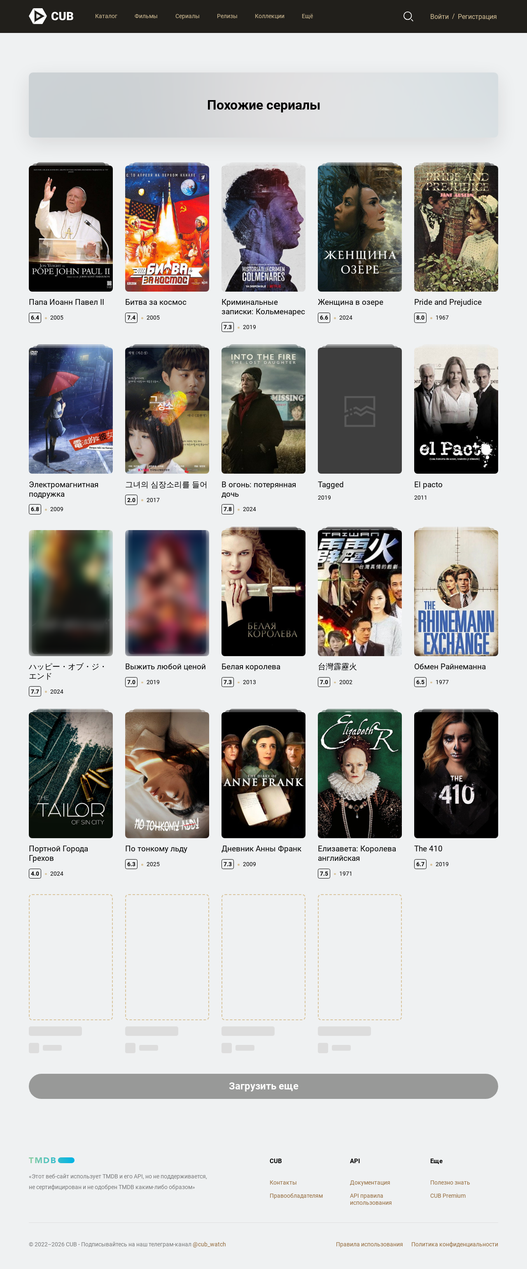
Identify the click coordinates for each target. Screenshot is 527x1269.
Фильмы (146, 16)
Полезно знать (450, 1182)
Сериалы (187, 16)
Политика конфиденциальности (454, 1244)
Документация (370, 1182)
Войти (439, 16)
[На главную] (51, 16)
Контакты (283, 1182)
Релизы (227, 16)
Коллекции (269, 16)
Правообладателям (296, 1195)
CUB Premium (448, 1195)
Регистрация (477, 16)
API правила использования (371, 1199)
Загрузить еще (263, 1086)
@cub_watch (209, 1244)
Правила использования (369, 1244)
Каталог (106, 16)
